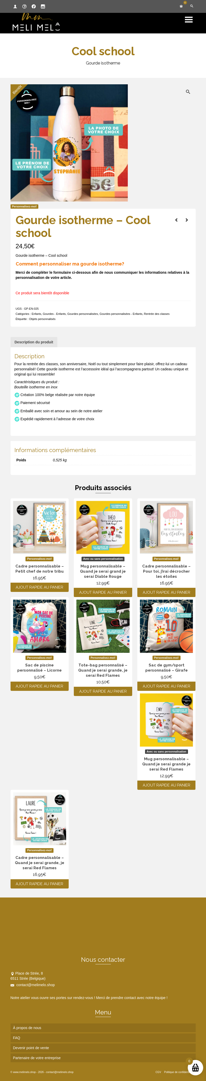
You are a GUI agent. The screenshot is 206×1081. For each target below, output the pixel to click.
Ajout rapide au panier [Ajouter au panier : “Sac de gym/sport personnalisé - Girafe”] (166, 686)
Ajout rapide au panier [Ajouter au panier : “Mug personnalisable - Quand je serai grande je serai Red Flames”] (166, 785)
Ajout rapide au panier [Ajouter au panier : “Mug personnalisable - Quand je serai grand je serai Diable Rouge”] (103, 592)
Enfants (36, 313)
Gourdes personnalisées (82, 313)
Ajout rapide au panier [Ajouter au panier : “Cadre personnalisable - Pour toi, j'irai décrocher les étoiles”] (166, 592)
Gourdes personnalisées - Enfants (121, 313)
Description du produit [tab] (34, 342)
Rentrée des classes (157, 313)
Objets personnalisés (42, 318)
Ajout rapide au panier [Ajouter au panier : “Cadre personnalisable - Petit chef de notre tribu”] (39, 587)
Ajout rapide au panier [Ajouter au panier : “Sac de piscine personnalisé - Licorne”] (39, 686)
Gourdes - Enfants (54, 313)
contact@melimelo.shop (33, 985)
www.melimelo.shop (24, 1072)
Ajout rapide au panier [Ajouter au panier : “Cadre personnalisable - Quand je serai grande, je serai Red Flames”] (39, 884)
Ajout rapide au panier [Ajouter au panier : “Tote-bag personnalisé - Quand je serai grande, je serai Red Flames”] (103, 691)
